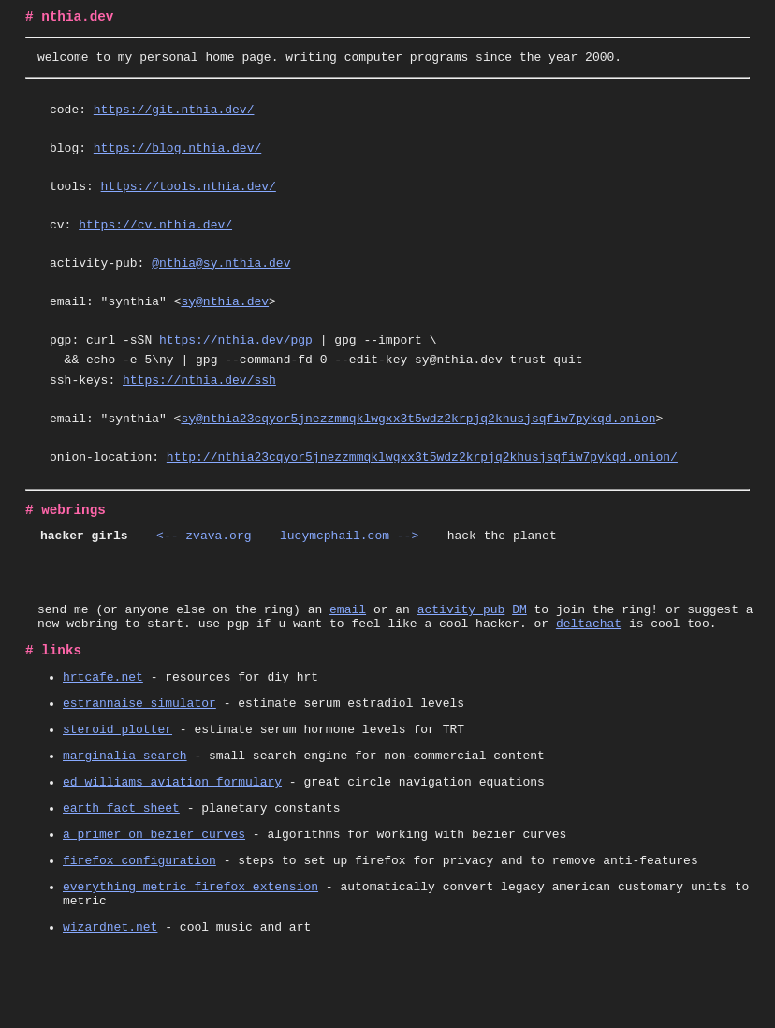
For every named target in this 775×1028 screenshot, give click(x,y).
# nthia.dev (69, 18)
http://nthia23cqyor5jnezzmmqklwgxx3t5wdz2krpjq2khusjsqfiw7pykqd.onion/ (422, 492)
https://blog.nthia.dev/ (177, 158)
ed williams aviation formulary (172, 845)
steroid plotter (117, 787)
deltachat (588, 670)
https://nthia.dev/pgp (236, 364)
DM (519, 653)
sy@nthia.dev (225, 323)
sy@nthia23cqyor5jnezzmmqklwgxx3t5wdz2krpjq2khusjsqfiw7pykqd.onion (418, 451)
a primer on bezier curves (154, 903)
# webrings (65, 548)
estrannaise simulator (139, 758)
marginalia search (125, 816)
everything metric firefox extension (190, 961)
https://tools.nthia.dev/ (188, 199)
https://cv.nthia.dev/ (155, 240)
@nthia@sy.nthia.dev (221, 281)
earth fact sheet (121, 874)
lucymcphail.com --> (350, 576)
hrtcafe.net (103, 729)
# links (53, 700)
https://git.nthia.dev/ (174, 117)
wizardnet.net (110, 1007)
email (347, 653)
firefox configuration (139, 932)
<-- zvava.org (203, 576)
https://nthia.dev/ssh (199, 410)
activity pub (461, 653)
